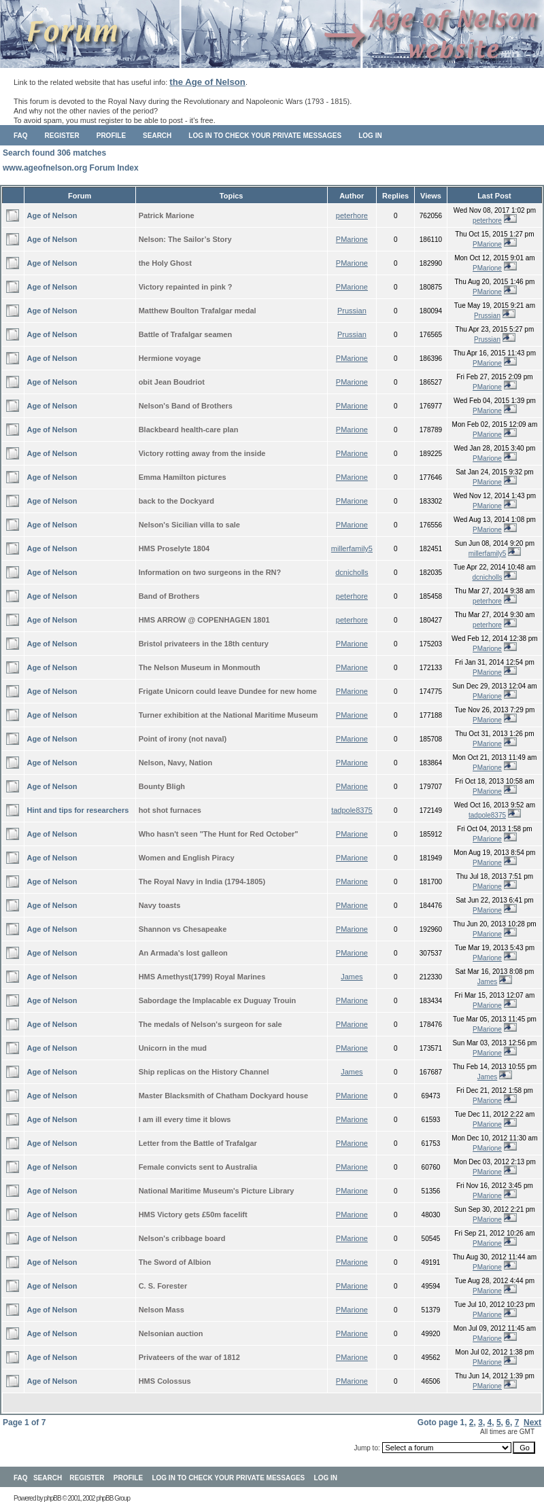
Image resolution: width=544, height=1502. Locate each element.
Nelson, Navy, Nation (176, 762)
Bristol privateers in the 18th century (204, 644)
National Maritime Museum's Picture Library (216, 1191)
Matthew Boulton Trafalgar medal (197, 311)
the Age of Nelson (207, 82)
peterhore (352, 215)
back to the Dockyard (176, 501)
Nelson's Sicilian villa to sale (189, 525)
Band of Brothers (169, 596)
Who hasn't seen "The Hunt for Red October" (219, 834)
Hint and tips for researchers (78, 810)
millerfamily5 (352, 548)
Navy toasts (160, 905)
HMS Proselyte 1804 (174, 548)
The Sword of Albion (175, 1262)
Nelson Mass (161, 1310)
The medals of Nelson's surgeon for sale (210, 1024)
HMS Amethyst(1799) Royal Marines (202, 977)
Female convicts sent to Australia (198, 1167)
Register (62, 135)
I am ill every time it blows (185, 1119)
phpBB (52, 1498)
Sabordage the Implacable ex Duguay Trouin (217, 1000)
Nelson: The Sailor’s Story (185, 239)
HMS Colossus (165, 1381)
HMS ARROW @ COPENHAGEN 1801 (204, 620)
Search (157, 135)
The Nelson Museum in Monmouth (199, 667)
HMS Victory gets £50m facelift (193, 1214)
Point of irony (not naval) (183, 739)
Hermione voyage (170, 358)
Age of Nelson (52, 215)
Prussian (352, 311)
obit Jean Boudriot (172, 382)
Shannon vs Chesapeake (183, 929)
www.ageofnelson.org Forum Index (71, 168)
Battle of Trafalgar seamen (186, 334)
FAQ (21, 135)
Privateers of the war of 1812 (189, 1357)
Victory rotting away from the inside (202, 453)
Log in (369, 135)
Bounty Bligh (162, 786)
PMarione (352, 239)
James (351, 977)
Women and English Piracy (187, 858)
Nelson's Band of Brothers (186, 406)
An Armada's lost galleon (183, 953)
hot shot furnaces (170, 810)
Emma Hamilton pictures (182, 477)
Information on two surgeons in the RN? (210, 572)
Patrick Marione (166, 215)
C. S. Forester (163, 1286)
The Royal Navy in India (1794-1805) (202, 881)
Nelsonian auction (171, 1333)
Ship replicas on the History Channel (204, 1072)
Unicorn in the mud (173, 1048)
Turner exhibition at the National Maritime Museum (228, 715)
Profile (111, 135)
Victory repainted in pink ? (186, 287)
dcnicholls (351, 572)
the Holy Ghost (165, 263)
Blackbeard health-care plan (189, 429)
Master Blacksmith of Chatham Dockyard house (223, 1095)
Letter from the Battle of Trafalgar (198, 1143)
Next (532, 1422)
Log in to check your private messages (264, 135)
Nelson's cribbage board (182, 1238)
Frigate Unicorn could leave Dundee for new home (228, 691)
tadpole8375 (352, 810)
